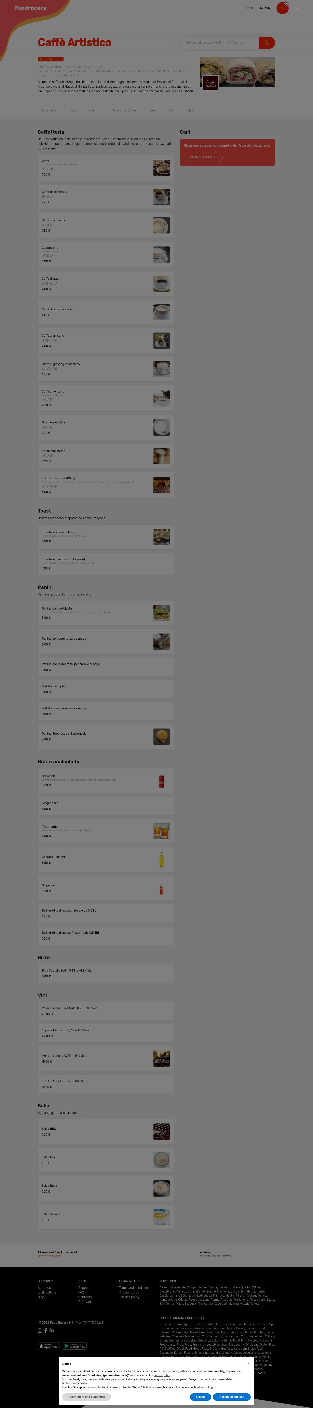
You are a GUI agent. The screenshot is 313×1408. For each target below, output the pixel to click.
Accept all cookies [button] (231, 1396)
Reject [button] (200, 1396)
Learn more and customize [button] (87, 1396)
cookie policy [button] (162, 1375)
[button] (248, 1363)
